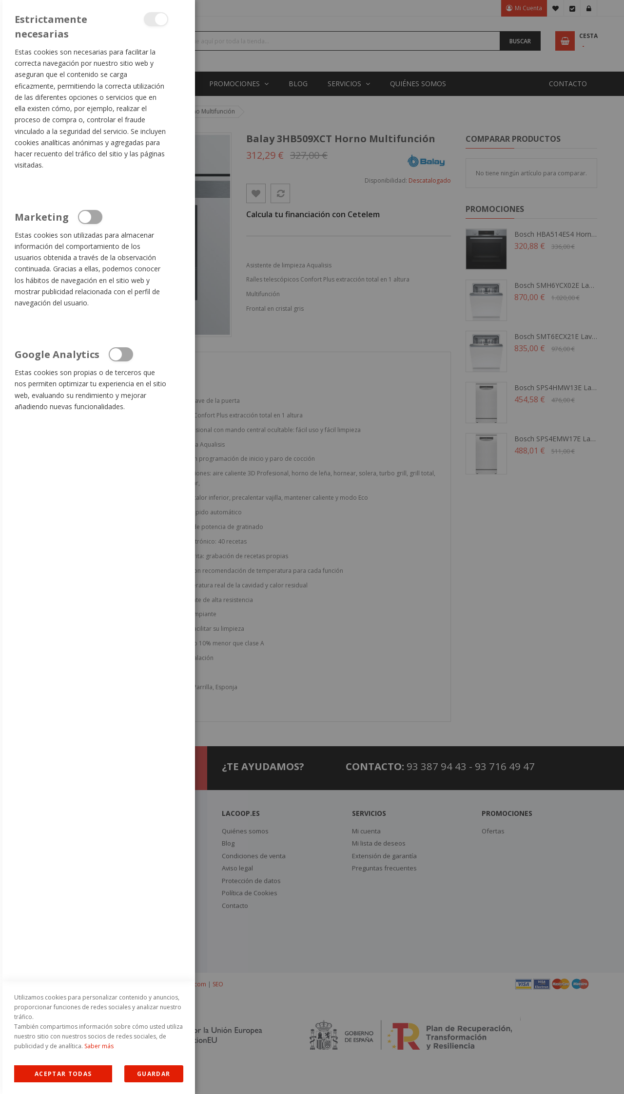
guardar (153, 1074)
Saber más (99, 1046)
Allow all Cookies (63, 1074)
